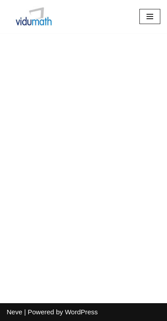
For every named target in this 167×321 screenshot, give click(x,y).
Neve (14, 312)
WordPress (81, 312)
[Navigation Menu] (149, 16)
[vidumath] (33, 16)
